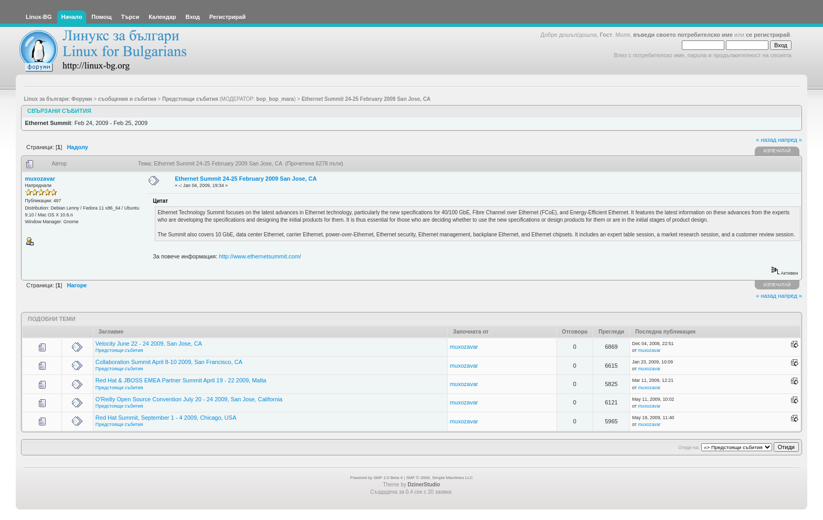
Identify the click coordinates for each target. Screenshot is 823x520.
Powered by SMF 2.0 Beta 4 (376, 477)
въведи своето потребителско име (683, 35)
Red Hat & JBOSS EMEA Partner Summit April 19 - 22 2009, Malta (181, 380)
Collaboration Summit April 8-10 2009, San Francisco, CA (169, 362)
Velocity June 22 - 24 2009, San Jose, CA (149, 343)
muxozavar (40, 178)
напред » (790, 140)
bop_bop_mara (275, 99)
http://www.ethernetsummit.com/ (260, 256)
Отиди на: (688, 447)
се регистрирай (768, 35)
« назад (766, 140)
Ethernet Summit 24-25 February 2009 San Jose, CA (245, 178)
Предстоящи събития (119, 350)
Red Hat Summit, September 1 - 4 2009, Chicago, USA (166, 417)
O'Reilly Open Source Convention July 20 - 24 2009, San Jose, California (189, 399)
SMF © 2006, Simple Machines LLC (439, 477)
